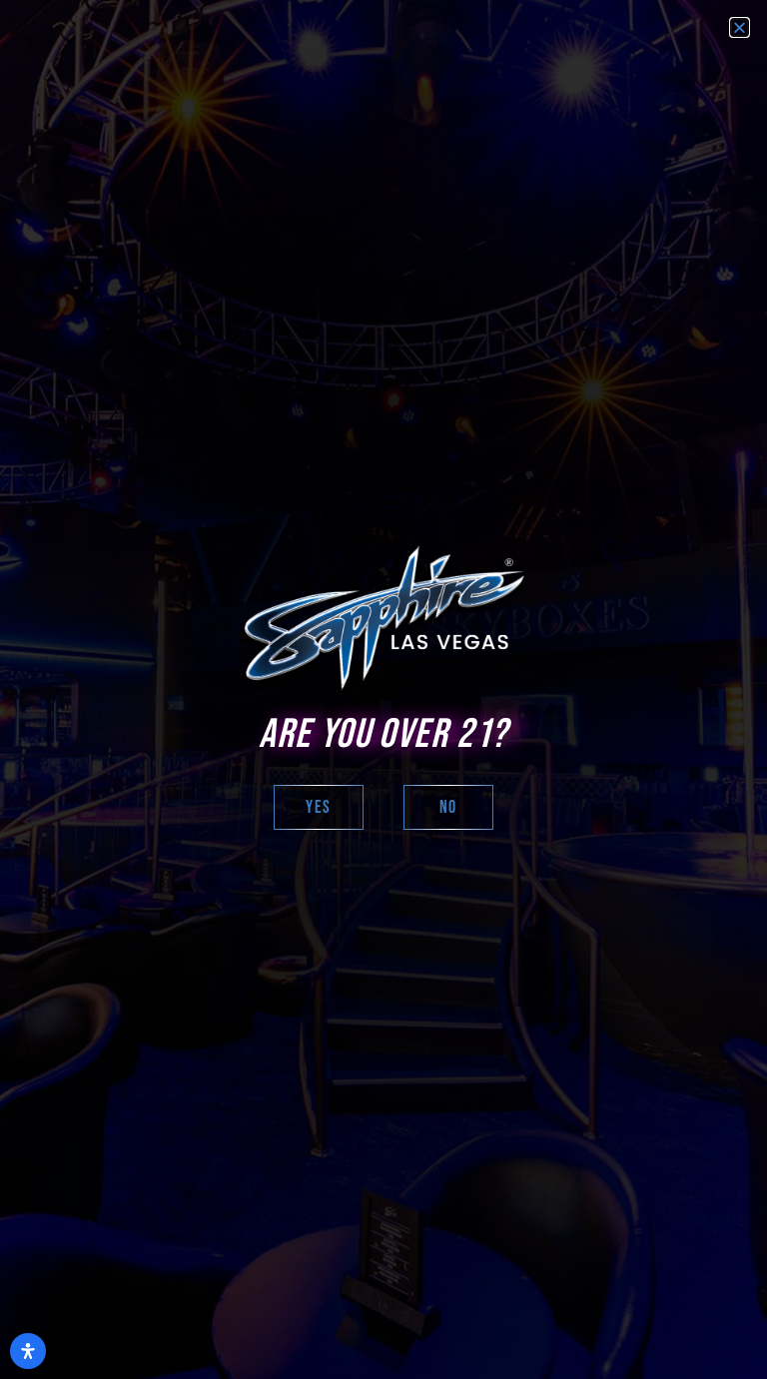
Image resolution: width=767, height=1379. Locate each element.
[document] (383, 689)
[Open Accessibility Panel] (28, 1351)
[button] (739, 27)
